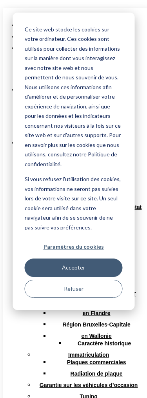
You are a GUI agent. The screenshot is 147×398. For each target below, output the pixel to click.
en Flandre (97, 313)
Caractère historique (104, 343)
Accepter (73, 267)
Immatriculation (88, 355)
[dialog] (73, 161)
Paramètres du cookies (74, 246)
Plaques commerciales (96, 362)
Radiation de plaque (97, 373)
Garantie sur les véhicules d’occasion (89, 385)
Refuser (73, 288)
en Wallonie (96, 336)
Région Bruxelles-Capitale (96, 324)
